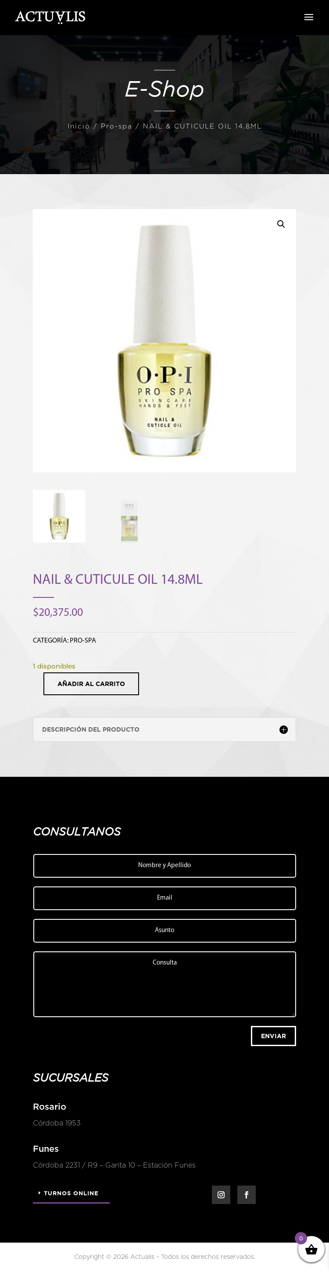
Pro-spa (116, 126)
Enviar (273, 1036)
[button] (281, 224)
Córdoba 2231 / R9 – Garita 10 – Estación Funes (109, 1165)
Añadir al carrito (91, 683)
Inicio (79, 126)
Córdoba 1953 (51, 1123)
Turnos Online (71, 1193)
